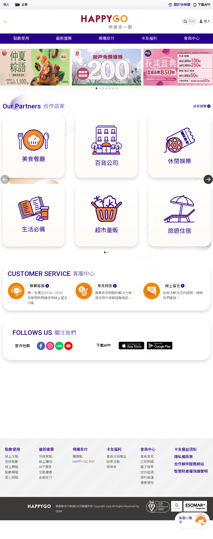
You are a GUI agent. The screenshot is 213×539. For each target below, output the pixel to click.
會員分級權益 (116, 456)
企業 (24, 4)
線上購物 (45, 462)
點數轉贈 (11, 472)
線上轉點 (11, 467)
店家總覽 (200, 106)
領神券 (111, 467)
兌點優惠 (45, 472)
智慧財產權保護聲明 (191, 471)
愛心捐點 (11, 477)
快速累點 (45, 456)
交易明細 (147, 462)
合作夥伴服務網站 (189, 464)
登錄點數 (11, 462)
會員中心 (147, 449)
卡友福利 (113, 449)
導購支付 (80, 449)
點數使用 (12, 449)
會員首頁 (147, 456)
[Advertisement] (106, 399)
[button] (96, 88)
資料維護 (147, 477)
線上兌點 (11, 456)
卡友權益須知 (185, 449)
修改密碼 (147, 472)
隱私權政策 (183, 457)
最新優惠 (46, 449)
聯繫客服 (37, 286)
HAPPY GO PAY (84, 462)
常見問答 (104, 286)
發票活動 (113, 462)
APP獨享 (45, 467)
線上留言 (172, 286)
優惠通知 (147, 483)
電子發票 (147, 467)
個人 (6, 4)
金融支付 (45, 477)
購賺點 (78, 456)
